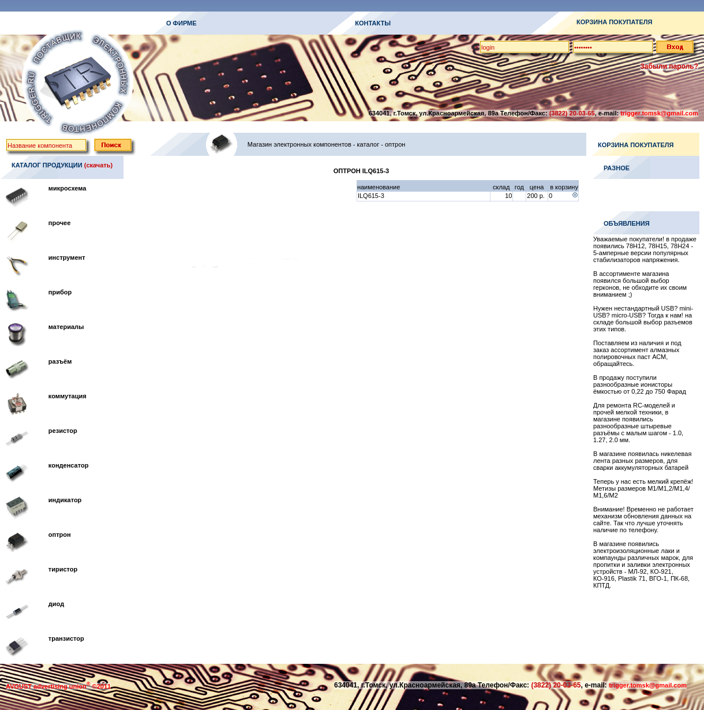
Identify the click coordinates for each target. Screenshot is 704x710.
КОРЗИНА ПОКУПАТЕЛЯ (614, 21)
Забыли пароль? (669, 66)
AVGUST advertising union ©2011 (58, 686)
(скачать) (98, 165)
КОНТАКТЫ (373, 23)
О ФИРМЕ (181, 23)
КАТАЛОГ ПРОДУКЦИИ (47, 165)
